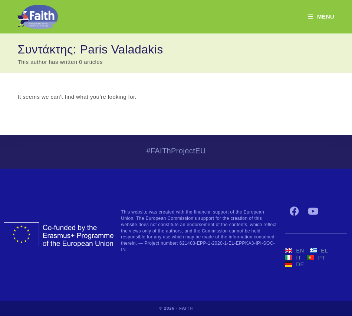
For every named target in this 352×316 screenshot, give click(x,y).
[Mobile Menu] (321, 16)
